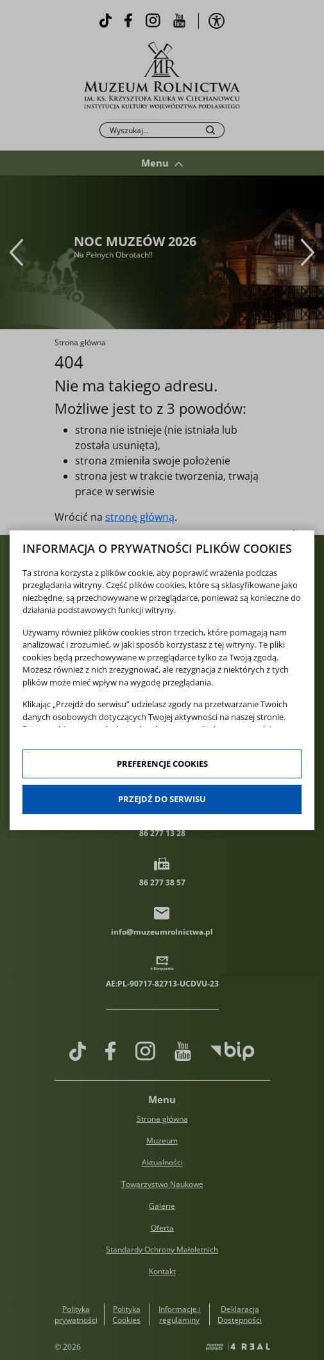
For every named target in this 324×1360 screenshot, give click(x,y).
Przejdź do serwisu (162, 799)
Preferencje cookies (162, 763)
